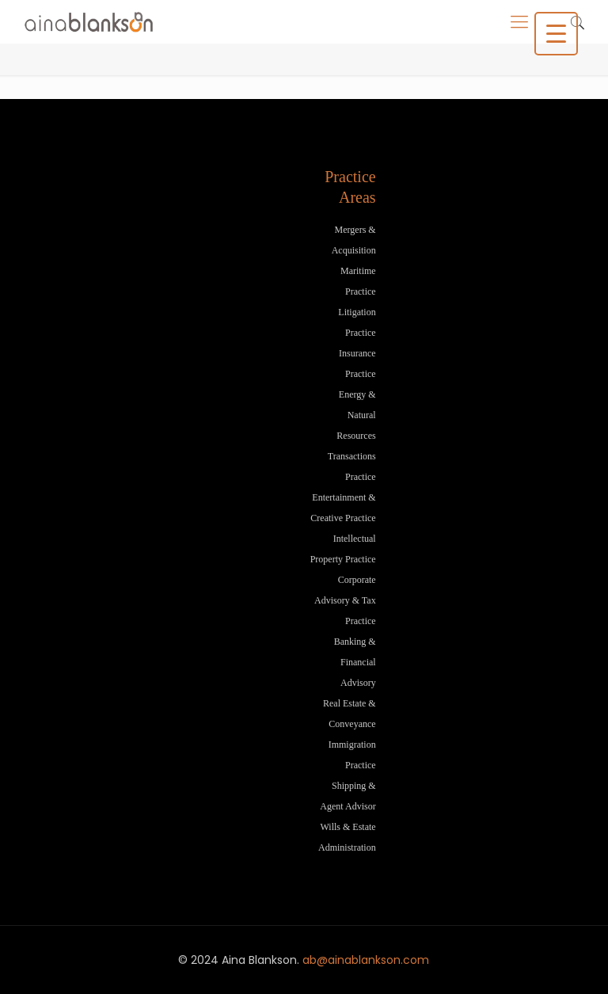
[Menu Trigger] (556, 33)
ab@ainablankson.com (365, 960)
